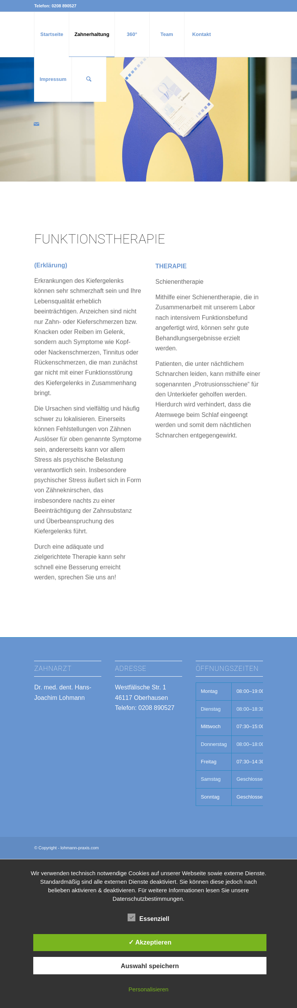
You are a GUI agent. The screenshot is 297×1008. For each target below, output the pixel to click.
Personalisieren (148, 989)
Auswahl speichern (150, 965)
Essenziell (148, 918)
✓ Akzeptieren (150, 942)
